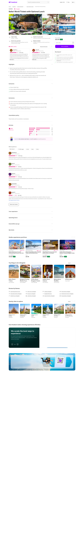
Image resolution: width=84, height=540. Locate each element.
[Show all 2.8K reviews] (43, 46)
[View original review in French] (14, 200)
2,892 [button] (18, 8)
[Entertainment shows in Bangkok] (66, 293)
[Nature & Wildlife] (20, 6)
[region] (42, 248)
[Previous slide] (12, 344)
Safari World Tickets (12, 280)
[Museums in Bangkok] (30, 293)
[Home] (10, 6)
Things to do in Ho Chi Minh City (69, 315)
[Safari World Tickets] (30, 6)
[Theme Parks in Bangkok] (65, 291)
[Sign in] (73, 2)
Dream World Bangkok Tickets (35, 280)
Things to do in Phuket (46, 315)
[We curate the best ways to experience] (57, 337)
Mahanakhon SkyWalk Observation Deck (58, 280)
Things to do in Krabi (34, 315)
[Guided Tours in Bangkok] (14, 295)
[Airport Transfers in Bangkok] (49, 295)
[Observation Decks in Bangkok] (15, 293)
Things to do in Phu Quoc (57, 315)
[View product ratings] (17, 8)
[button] (67, 2)
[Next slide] (52, 46)
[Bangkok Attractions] (47, 293)
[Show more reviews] (14, 204)
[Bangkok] (14, 6)
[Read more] (12, 59)
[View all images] (70, 16)
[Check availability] (64, 46)
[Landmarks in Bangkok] (31, 295)
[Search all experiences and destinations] (38, 2)
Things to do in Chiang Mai (23, 315)
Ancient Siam (68, 279)
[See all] (69, 262)
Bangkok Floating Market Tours (24, 280)
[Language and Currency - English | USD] (62, 2)
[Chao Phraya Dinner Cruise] (14, 291)
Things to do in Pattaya (12, 315)
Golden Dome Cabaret (46, 280)
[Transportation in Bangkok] (65, 295)
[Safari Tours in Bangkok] (31, 291)
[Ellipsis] (24, 7)
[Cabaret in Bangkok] (47, 291)
